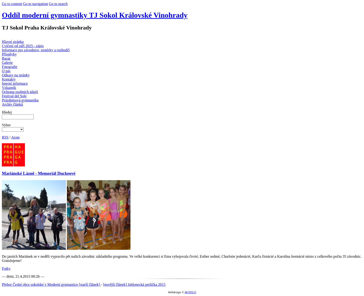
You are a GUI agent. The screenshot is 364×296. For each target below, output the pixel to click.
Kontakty (9, 79)
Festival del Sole (14, 96)
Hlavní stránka (13, 42)
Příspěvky (9, 54)
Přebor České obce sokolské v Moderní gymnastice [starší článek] (51, 284)
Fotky (6, 268)
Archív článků (12, 104)
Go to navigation (35, 4)
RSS (5, 137)
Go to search (58, 4)
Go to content (12, 4)
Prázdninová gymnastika (20, 100)
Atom (15, 137)
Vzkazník (9, 88)
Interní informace (15, 83)
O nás (6, 71)
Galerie (7, 63)
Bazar (6, 58)
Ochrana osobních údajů (20, 92)
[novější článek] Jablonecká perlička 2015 (134, 284)
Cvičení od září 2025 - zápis (23, 46)
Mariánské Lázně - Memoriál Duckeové (38, 173)
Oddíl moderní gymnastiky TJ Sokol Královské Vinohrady (95, 15)
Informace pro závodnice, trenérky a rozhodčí (36, 50)
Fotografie (9, 67)
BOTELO (190, 292)
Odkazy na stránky (16, 75)
